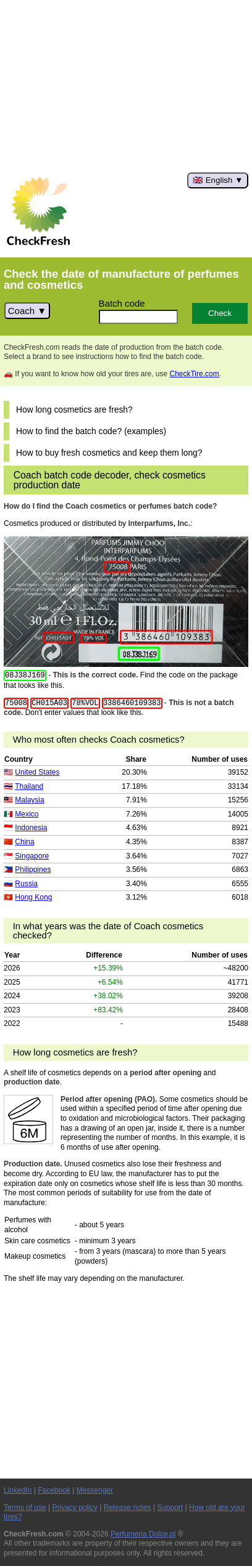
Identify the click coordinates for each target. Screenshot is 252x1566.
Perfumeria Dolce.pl (143, 1534)
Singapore (32, 856)
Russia (26, 883)
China (24, 841)
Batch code (122, 303)
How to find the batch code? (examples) (91, 431)
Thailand (29, 786)
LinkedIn (18, 1490)
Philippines (33, 869)
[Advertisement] (126, 86)
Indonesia (31, 827)
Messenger (95, 1490)
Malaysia (29, 800)
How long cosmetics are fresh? (74, 409)
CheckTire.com (194, 373)
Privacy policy (75, 1507)
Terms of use (25, 1507)
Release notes (127, 1507)
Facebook (54, 1490)
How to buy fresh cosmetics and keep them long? (109, 453)
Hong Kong (33, 897)
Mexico (26, 814)
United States (37, 772)
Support (170, 1507)
